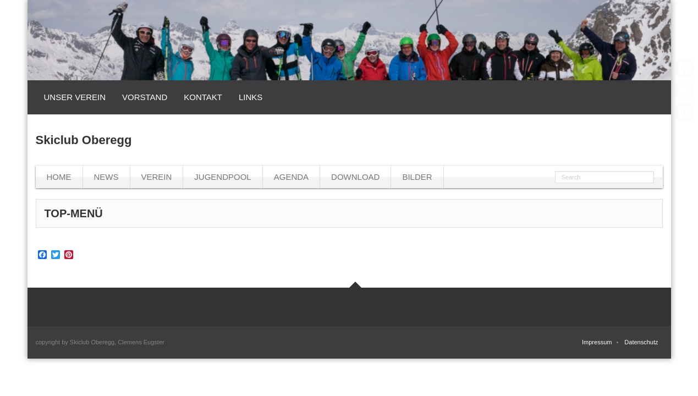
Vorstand (144, 97)
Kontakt (203, 97)
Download (355, 177)
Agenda (291, 177)
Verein (156, 177)
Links (250, 97)
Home (59, 177)
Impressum (597, 342)
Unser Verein (75, 97)
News (106, 177)
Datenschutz (641, 342)
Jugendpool (222, 177)
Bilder (417, 177)
